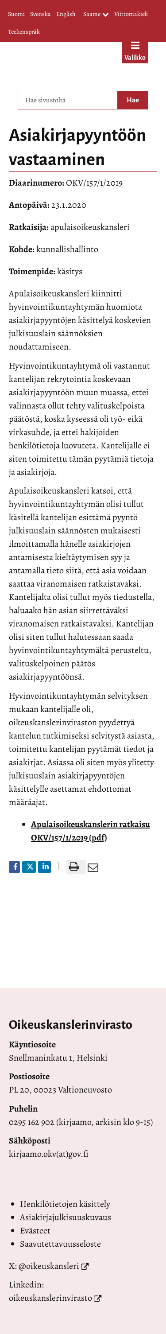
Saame (96, 14)
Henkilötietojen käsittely (65, 1204)
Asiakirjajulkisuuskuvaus (65, 1217)
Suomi (16, 14)
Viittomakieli (131, 14)
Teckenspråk (24, 31)
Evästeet (35, 1231)
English (65, 14)
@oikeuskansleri (49, 1266)
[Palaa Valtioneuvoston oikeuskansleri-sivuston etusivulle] (63, 64)
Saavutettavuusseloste (60, 1244)
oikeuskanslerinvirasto (50, 1298)
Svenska (40, 14)
